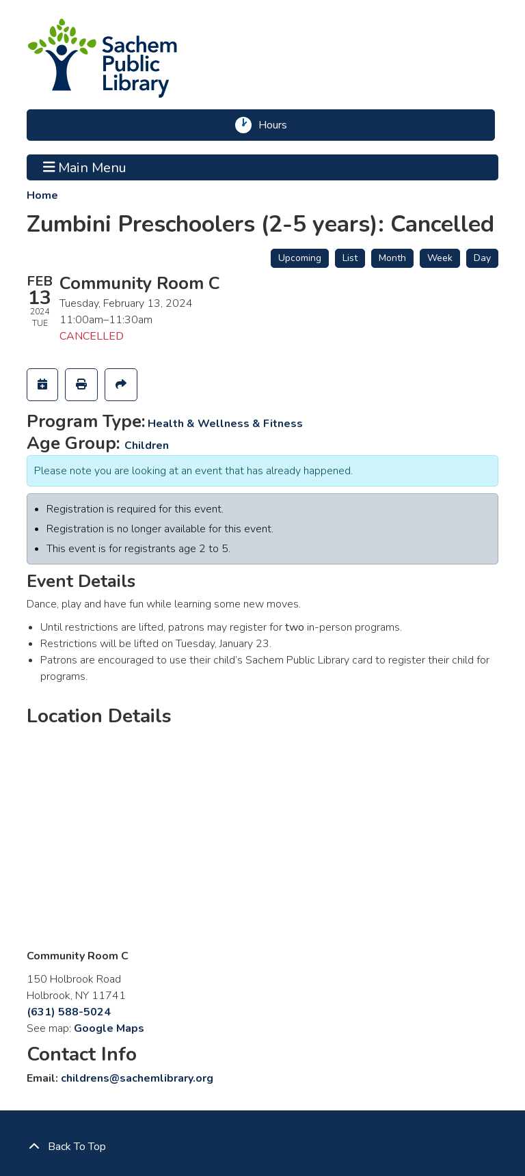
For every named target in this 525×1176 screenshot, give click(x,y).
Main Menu (85, 167)
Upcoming (299, 257)
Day (482, 257)
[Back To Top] (262, 1147)
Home (42, 195)
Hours (277, 125)
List (350, 257)
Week (440, 257)
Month (392, 257)
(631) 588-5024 (69, 1012)
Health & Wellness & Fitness (225, 423)
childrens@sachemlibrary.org (137, 1078)
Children (146, 445)
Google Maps (109, 1028)
